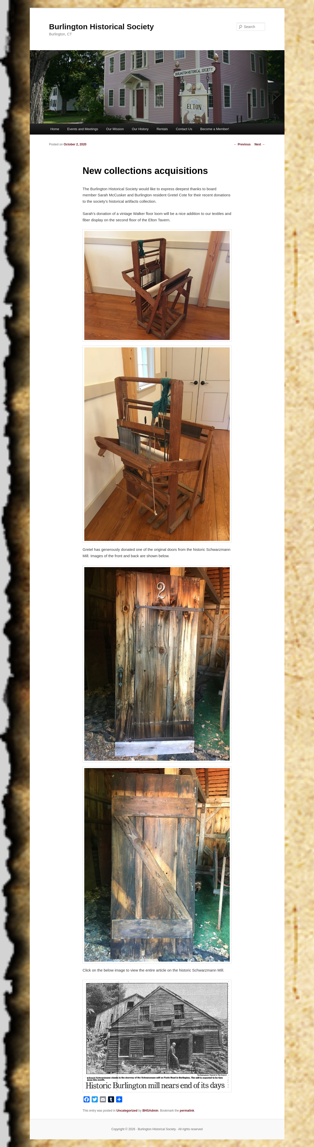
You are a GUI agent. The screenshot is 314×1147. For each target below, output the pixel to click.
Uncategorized (127, 1110)
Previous (242, 144)
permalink (187, 1110)
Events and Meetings (82, 129)
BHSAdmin (150, 1110)
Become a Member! (214, 129)
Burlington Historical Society (101, 26)
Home (54, 129)
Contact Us (184, 129)
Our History (140, 129)
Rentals (162, 129)
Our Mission (115, 129)
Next (259, 144)
